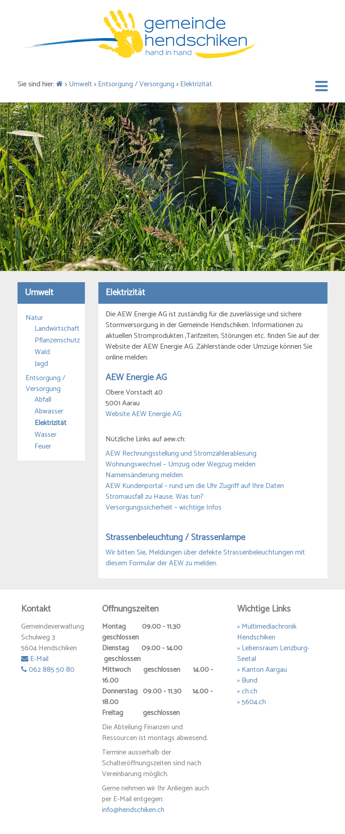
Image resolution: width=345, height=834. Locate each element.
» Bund (247, 680)
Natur (34, 318)
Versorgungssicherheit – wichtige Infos (163, 507)
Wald (42, 352)
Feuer (43, 446)
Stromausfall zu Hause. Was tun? (154, 497)
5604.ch (254, 702)
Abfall (43, 400)
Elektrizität (196, 84)
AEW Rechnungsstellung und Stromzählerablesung (181, 454)
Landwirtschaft (56, 329)
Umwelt (80, 84)
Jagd (41, 364)
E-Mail (35, 659)
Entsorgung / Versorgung (136, 84)
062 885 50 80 (48, 670)
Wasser (46, 435)
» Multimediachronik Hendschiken (266, 632)
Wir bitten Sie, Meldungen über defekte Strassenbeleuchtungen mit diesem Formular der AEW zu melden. (205, 557)
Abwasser (49, 411)
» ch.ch (247, 691)
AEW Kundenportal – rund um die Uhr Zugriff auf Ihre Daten (195, 486)
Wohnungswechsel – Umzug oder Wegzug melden (181, 464)
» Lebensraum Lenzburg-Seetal (273, 653)
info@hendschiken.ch (133, 810)
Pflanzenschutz (56, 340)
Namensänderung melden (144, 475)
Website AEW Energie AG (143, 414)
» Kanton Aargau (262, 670)
